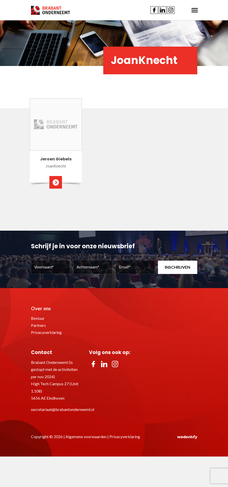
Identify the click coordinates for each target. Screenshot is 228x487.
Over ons (41, 308)
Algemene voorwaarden (86, 436)
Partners (38, 325)
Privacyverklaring (46, 332)
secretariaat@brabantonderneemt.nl (62, 409)
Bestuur (38, 318)
